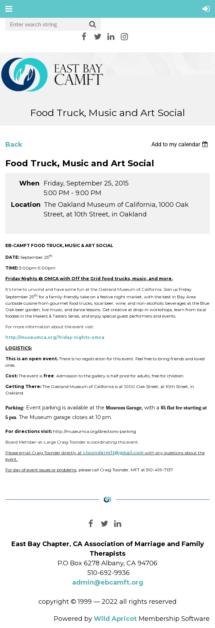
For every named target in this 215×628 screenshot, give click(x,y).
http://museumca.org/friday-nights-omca (54, 337)
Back (13, 144)
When (29, 183)
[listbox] (180, 144)
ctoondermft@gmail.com (113, 452)
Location (25, 205)
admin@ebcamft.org (107, 582)
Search (92, 24)
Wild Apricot (115, 619)
